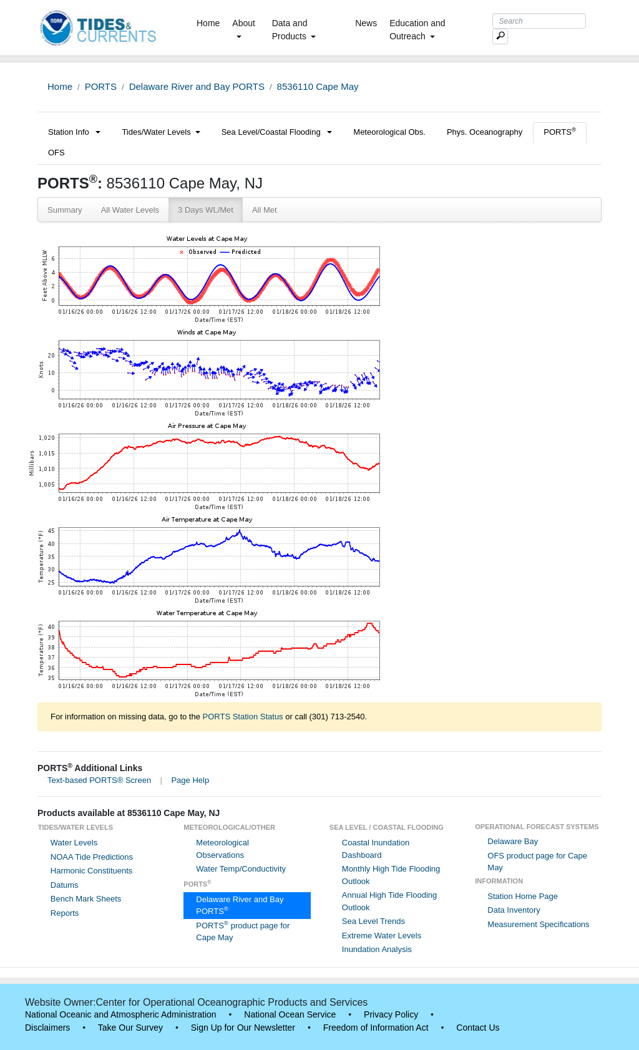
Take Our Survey (130, 1028)
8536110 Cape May (318, 86)
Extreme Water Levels (381, 935)
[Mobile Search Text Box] (500, 36)
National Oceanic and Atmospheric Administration (121, 1014)
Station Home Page (522, 896)
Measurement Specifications (538, 924)
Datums (65, 885)
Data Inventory (513, 910)
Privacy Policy (391, 1014)
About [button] (243, 28)
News (366, 23)
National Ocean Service (290, 1014)
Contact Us (477, 1028)
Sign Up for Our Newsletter (243, 1028)
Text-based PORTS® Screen (99, 780)
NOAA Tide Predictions (92, 857)
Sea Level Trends (373, 921)
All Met (264, 210)
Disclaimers (47, 1028)
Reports (65, 913)
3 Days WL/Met (205, 210)
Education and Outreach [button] (417, 29)
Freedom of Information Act (376, 1028)
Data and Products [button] (294, 29)
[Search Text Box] (539, 21)
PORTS (101, 86)
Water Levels (74, 842)
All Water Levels (130, 210)
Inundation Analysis (377, 949)
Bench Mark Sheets (86, 898)
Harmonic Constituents (92, 870)
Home (211, 22)
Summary (64, 210)
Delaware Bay (512, 841)
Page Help (190, 780)
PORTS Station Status (243, 716)
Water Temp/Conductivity (241, 868)
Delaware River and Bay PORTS (197, 86)
